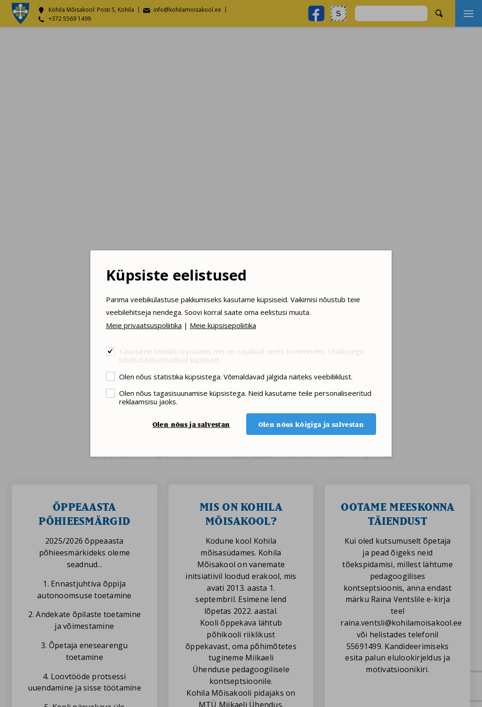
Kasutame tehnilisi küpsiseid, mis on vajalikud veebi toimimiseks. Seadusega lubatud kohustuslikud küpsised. (241, 355)
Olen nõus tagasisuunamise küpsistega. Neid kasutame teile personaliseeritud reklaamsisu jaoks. (245, 397)
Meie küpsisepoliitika (223, 325)
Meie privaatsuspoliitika (144, 325)
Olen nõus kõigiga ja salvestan (311, 424)
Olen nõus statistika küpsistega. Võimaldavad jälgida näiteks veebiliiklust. (236, 376)
